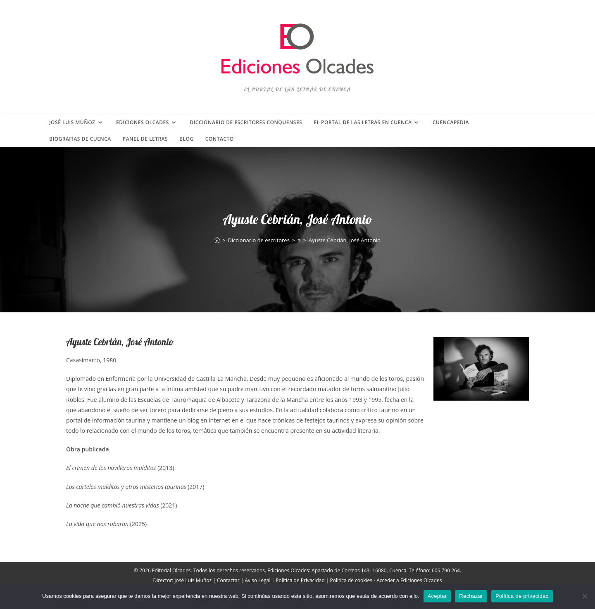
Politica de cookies (351, 580)
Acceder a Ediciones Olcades (409, 580)
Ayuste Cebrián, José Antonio (345, 240)
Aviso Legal (258, 580)
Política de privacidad (522, 596)
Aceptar (437, 596)
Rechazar (471, 596)
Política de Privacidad (300, 580)
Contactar (228, 580)
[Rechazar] (585, 596)
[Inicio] (217, 240)
